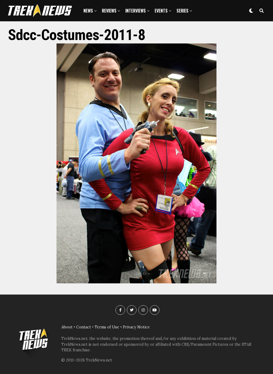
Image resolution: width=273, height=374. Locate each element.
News (88, 10)
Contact (83, 327)
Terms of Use (107, 327)
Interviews (135, 10)
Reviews (109, 10)
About (67, 327)
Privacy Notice (136, 327)
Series (182, 10)
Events (161, 10)
